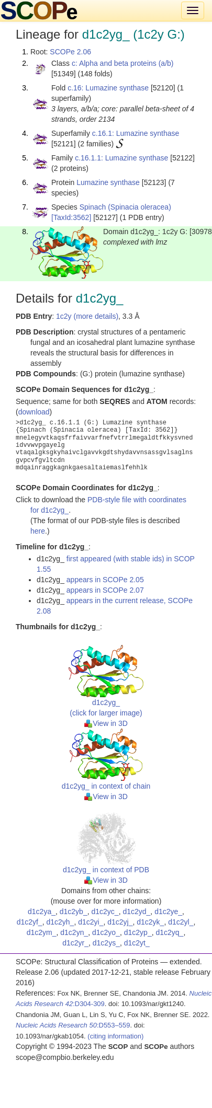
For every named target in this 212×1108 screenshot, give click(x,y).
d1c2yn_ (74, 932)
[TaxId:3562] (71, 217)
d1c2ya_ (41, 911)
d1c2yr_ (75, 943)
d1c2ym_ (42, 932)
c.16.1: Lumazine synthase (136, 133)
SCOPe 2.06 (70, 52)
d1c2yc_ (104, 911)
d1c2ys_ (106, 943)
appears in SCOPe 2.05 (105, 579)
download (34, 412)
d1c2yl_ (180, 922)
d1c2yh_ (60, 922)
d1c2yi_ (90, 922)
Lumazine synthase (108, 182)
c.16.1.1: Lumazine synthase (121, 158)
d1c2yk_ (150, 922)
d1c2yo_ (106, 932)
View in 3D (106, 723)
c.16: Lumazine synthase (108, 88)
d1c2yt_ (137, 943)
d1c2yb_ (73, 911)
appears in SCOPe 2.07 (105, 590)
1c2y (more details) (87, 316)
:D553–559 (73, 1025)
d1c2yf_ (29, 922)
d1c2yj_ (119, 922)
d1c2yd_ (136, 911)
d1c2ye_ (168, 911)
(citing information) (115, 1036)
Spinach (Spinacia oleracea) (125, 207)
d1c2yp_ (138, 932)
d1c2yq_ (169, 932)
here (37, 531)
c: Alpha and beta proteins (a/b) (123, 63)
